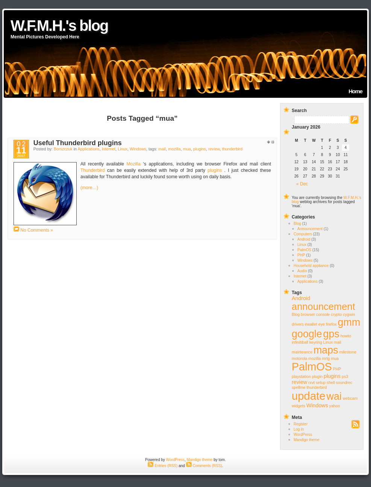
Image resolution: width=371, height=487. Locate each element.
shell (331, 382)
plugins (199, 149)
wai (333, 396)
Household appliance (311, 266)
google (307, 334)
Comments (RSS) (204, 466)
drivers (298, 324)
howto (346, 336)
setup (321, 382)
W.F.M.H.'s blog (59, 25)
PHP (301, 255)
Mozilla (134, 164)
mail (162, 149)
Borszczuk (63, 149)
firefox (331, 324)
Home (355, 91)
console (323, 314)
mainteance (302, 352)
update (309, 396)
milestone (347, 352)
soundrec (344, 382)
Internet (109, 149)
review (214, 149)
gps (331, 334)
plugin (317, 376)
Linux (122, 149)
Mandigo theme (307, 440)
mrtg (326, 358)
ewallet (311, 324)
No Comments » (36, 230)
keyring (315, 342)
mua (187, 149)
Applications (88, 149)
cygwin (349, 314)
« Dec (302, 184)
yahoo (334, 406)
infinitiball (300, 342)
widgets (298, 406)
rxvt (311, 382)
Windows (138, 149)
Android (303, 239)
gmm (349, 322)
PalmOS (304, 250)
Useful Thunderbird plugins (77, 143)
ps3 (345, 376)
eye (321, 324)
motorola (299, 358)
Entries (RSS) (162, 466)
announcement (323, 306)
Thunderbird (92, 170)
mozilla (174, 149)
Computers (303, 234)
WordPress (303, 434)
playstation (301, 376)
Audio (302, 271)
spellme (299, 387)
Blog (297, 224)
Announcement (310, 229)
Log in (299, 429)
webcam (350, 398)
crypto (336, 314)
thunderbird (232, 149)
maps (325, 350)
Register (300, 424)
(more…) (89, 187)
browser (308, 314)
